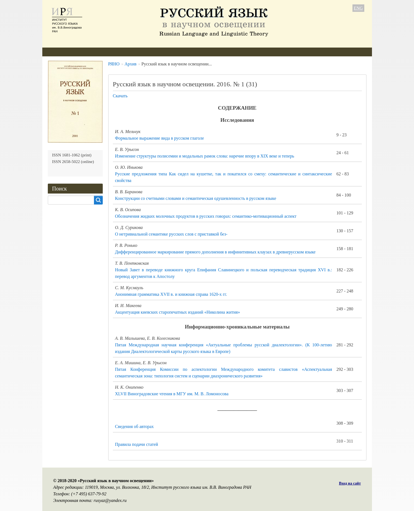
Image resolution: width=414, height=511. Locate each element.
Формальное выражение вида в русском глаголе (159, 138)
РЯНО (114, 64)
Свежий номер (154, 51)
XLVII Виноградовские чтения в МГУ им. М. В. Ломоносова (172, 393)
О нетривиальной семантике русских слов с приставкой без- (171, 234)
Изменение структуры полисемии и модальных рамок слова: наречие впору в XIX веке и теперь (204, 156)
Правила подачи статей (136, 444)
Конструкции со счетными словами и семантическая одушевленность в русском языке (195, 198)
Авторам (121, 51)
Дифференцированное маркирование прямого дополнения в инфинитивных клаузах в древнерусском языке (215, 252)
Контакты (240, 51)
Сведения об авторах (134, 426)
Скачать (120, 95)
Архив (185, 51)
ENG (358, 8)
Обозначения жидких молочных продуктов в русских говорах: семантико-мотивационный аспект (206, 216)
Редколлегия (91, 51)
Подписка (211, 51)
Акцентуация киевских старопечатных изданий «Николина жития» (177, 312)
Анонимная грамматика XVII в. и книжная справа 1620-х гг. (171, 294)
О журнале (57, 51)
